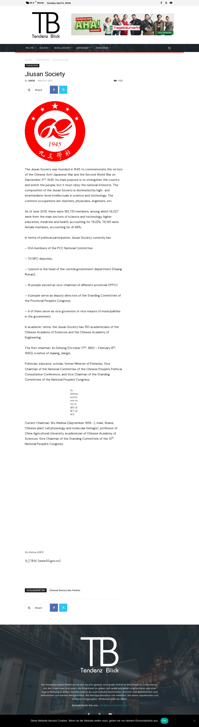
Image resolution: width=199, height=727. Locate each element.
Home (28, 59)
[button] (169, 48)
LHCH (31, 80)
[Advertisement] (73, 567)
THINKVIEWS (42, 59)
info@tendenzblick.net (113, 697)
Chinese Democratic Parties (64, 582)
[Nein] (194, 721)
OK (164, 720)
